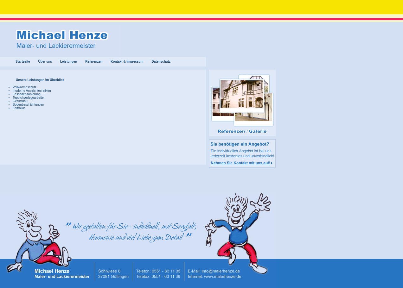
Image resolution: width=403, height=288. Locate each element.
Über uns (45, 61)
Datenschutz (161, 61)
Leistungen (68, 61)
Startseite (23, 61)
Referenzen (93, 61)
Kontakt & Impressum (127, 61)
